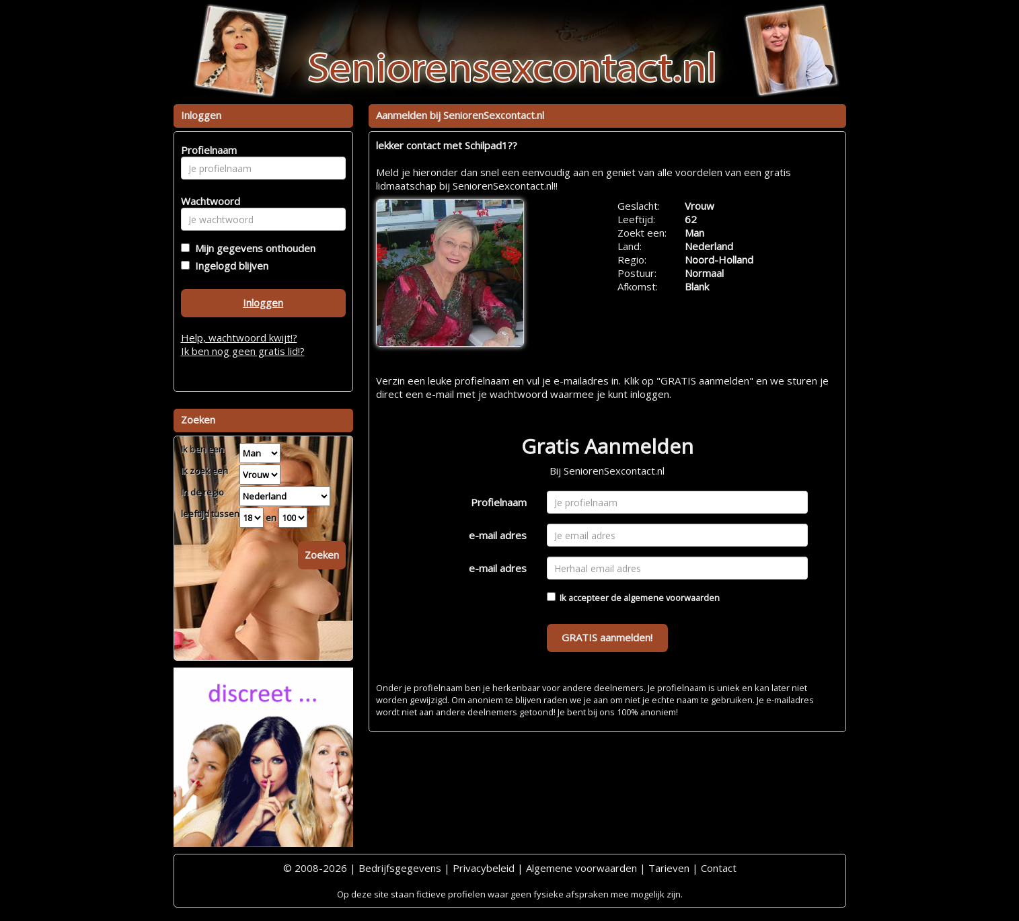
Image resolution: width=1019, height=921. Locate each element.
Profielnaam (499, 502)
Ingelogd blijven (229, 265)
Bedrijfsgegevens (399, 868)
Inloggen (263, 302)
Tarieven (668, 868)
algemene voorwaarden (672, 598)
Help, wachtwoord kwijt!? (239, 337)
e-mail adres (498, 535)
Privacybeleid (484, 868)
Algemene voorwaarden (581, 868)
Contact (719, 868)
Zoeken (322, 554)
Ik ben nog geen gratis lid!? (243, 351)
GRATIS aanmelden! (607, 637)
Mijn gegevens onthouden (252, 248)
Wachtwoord (207, 201)
